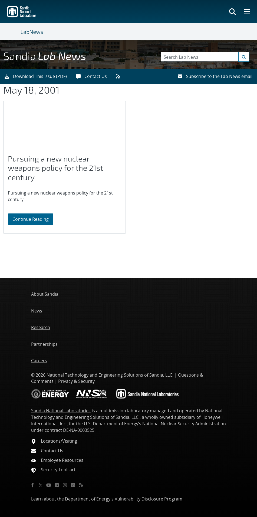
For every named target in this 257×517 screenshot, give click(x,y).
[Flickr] (57, 485)
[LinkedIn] (73, 485)
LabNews (32, 31)
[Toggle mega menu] (246, 12)
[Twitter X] (41, 485)
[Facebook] (32, 485)
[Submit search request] (243, 57)
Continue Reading (32, 219)
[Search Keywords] (205, 57)
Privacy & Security (76, 381)
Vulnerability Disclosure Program (148, 499)
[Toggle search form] (232, 12)
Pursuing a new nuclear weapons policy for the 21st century (55, 168)
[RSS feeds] (120, 76)
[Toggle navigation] (14, 31)
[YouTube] (49, 485)
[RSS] (81, 485)
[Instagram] (65, 485)
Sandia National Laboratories (61, 411)
